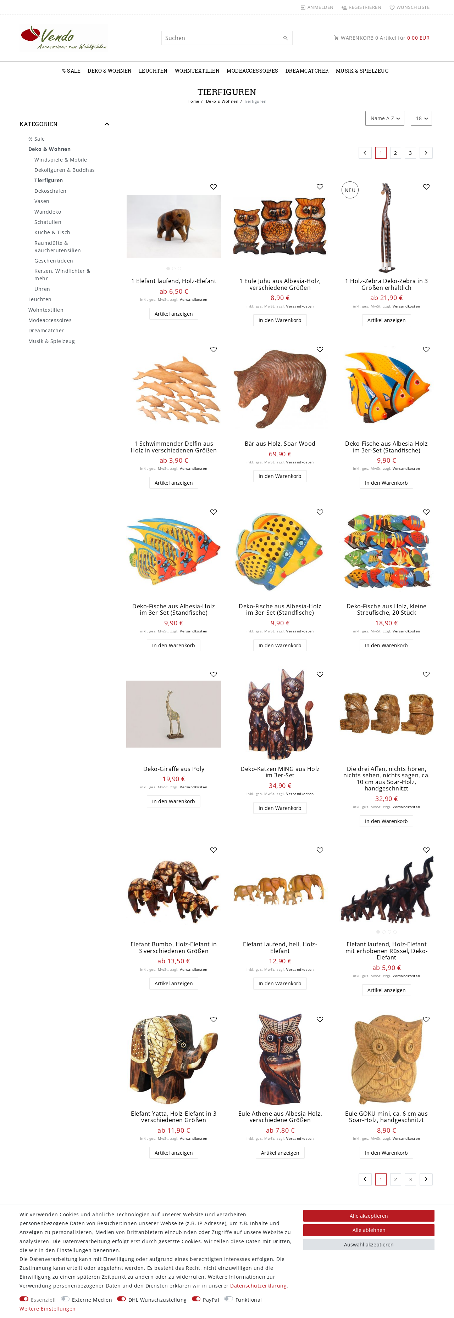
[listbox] (173, 226)
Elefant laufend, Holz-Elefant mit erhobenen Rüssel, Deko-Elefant (386, 951)
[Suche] (285, 38)
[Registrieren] (361, 7)
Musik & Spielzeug (362, 70)
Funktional (249, 1299)
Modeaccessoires (252, 70)
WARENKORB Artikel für (382, 37)
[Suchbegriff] (227, 38)
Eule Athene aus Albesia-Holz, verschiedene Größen (280, 1116)
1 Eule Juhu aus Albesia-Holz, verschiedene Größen (280, 284)
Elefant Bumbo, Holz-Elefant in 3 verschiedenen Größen (174, 947)
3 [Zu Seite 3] (410, 153)
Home (193, 101)
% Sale (71, 70)
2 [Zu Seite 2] (395, 153)
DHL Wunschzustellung (157, 1299)
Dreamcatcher (307, 70)
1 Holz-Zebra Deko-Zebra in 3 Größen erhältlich (386, 284)
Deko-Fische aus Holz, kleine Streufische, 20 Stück (387, 609)
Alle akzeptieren (369, 1215)
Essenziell (43, 1299)
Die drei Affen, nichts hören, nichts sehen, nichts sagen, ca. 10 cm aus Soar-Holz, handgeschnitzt (386, 779)
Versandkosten (193, 299)
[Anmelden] (317, 7)
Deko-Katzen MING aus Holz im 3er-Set (280, 772)
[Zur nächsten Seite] (426, 153)
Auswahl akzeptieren (369, 1244)
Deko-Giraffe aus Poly (174, 769)
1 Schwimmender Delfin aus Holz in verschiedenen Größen (174, 447)
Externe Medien (92, 1299)
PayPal (211, 1299)
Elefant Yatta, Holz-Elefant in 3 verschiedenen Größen (173, 1116)
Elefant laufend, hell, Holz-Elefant (280, 947)
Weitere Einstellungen (48, 1308)
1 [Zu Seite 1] (381, 153)
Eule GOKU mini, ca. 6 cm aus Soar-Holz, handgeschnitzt (386, 1116)
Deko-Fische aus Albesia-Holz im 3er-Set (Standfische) (386, 447)
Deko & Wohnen (110, 70)
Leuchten (153, 70)
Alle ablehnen (369, 1230)
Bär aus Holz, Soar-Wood (280, 443)
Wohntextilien (197, 70)
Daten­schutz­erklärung (258, 1285)
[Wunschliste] (408, 7)
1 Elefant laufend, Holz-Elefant (174, 281)
